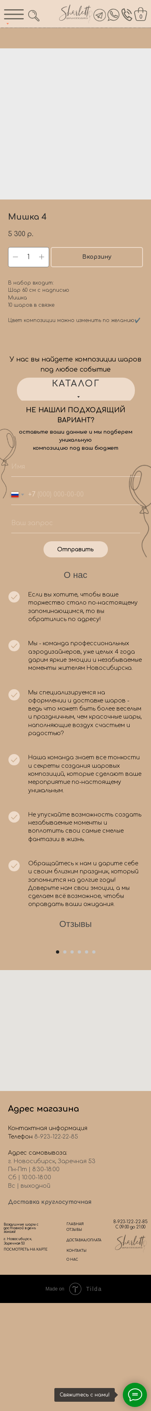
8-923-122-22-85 (130, 1330)
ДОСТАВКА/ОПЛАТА (83, 1348)
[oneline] (75, 523)
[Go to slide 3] (72, 1060)
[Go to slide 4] (79, 1060)
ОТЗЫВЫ (74, 1338)
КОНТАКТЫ (76, 1359)
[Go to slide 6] (93, 1060)
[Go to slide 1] (57, 1060)
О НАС (72, 1367)
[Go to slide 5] (86, 1060)
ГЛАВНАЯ (75, 1332)
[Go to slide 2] (64, 1060)
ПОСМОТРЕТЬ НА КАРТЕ (26, 1357)
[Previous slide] (7, 994)
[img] (113, 14)
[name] (75, 467)
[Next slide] (144, 994)
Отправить (75, 550)
